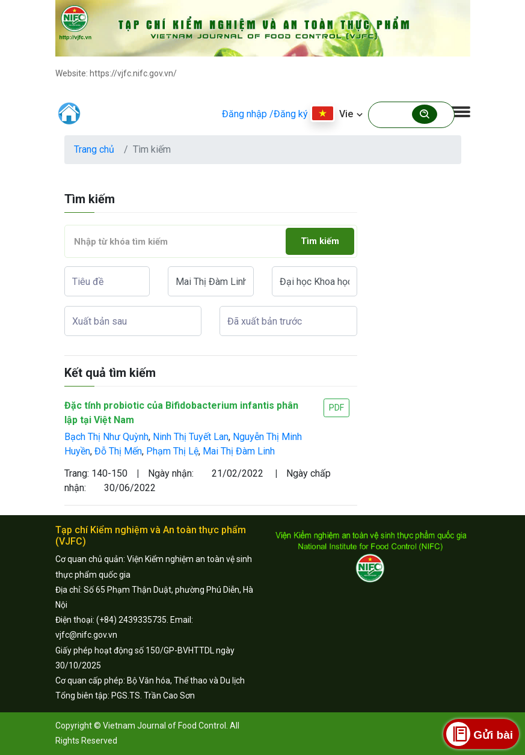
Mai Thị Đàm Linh (239, 451)
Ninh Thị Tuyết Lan (191, 436)
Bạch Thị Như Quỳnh (106, 436)
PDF (336, 407)
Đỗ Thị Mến (118, 451)
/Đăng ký (288, 114)
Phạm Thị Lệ (172, 451)
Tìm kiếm (320, 241)
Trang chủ (94, 149)
